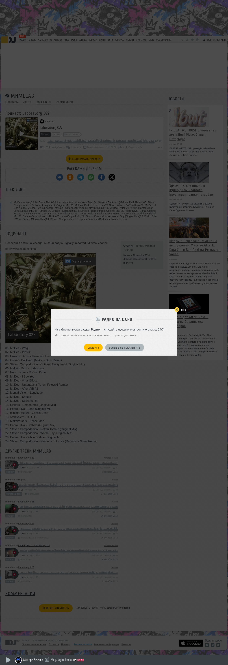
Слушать (93, 347)
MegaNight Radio (61, 660)
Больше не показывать (124, 347)
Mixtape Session (33, 660)
